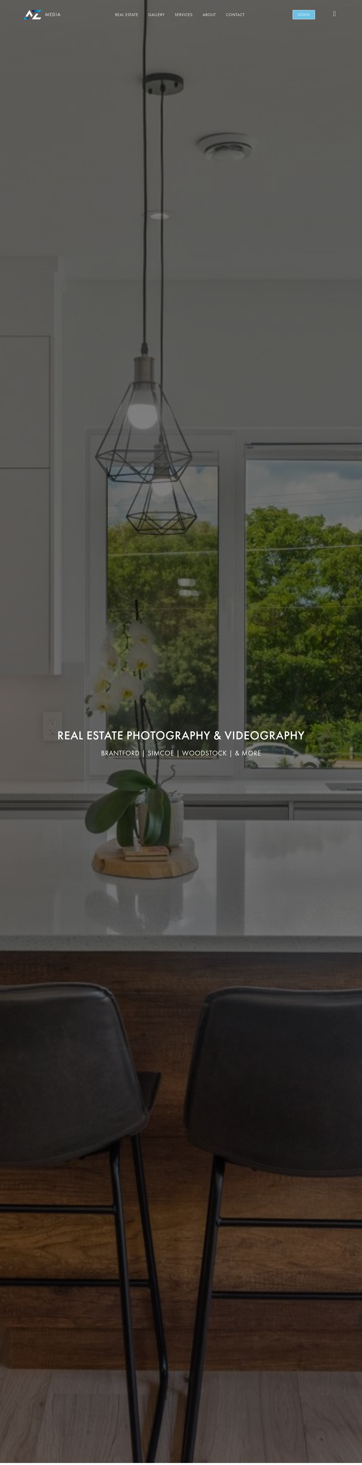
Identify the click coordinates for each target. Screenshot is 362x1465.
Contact (235, 14)
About (209, 14)
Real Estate (126, 14)
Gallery (156, 14)
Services (184, 14)
